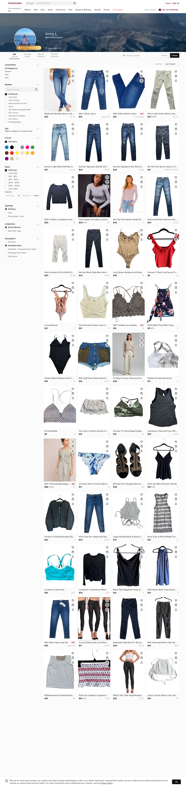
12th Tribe (11, 97)
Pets (70, 10)
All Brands (11, 94)
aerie (9, 106)
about (164, 55)
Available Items (13, 245)
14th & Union (12, 100)
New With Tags (13, 231)
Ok (176, 782)
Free (8, 213)
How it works (150, 10)
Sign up (176, 3)
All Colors (11, 141)
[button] (31, 3)
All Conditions (13, 227)
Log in (168, 3)
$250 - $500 (12, 186)
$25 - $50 (11, 176)
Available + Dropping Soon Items (21, 249)
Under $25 (11, 173)
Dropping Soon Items (15, 253)
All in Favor (11, 113)
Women (27, 10)
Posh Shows (118, 10)
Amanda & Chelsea (15, 116)
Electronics (60, 10)
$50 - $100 (11, 179)
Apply (36, 195)
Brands (97, 10)
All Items (10, 209)
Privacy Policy (107, 783)
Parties (107, 10)
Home (50, 10)
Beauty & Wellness (83, 10)
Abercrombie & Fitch (16, 103)
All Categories (11, 68)
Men (36, 10)
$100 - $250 (12, 182)
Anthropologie (13, 122)
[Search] (54, 3)
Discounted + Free (14, 216)
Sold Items (11, 256)
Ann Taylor (11, 119)
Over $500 (11, 189)
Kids (43, 10)
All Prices (11, 170)
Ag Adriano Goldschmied (17, 109)
